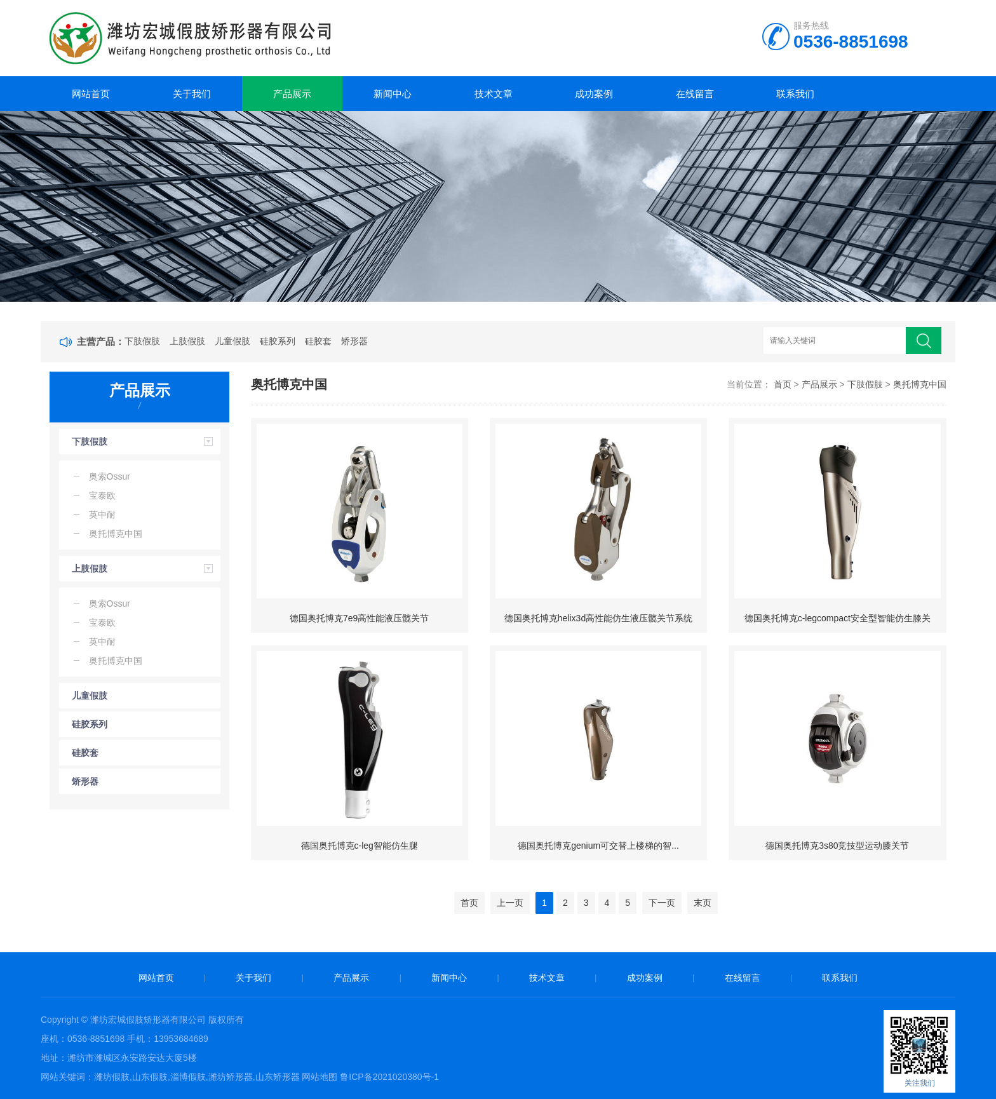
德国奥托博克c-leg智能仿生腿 (359, 845)
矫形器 (354, 341)
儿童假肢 (232, 341)
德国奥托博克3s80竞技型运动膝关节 (837, 845)
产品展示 (292, 93)
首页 (782, 384)
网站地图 (319, 1077)
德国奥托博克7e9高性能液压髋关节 (359, 618)
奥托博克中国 (919, 384)
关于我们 (192, 93)
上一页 (510, 903)
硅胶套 (318, 341)
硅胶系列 (277, 341)
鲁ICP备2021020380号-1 (389, 1077)
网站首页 (91, 93)
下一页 (662, 903)
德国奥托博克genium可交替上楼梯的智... (598, 845)
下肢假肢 (142, 341)
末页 (702, 903)
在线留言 (695, 93)
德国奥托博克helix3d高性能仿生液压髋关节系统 (598, 618)
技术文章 (493, 93)
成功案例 (594, 93)
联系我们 (795, 93)
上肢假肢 (187, 341)
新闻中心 (393, 93)
